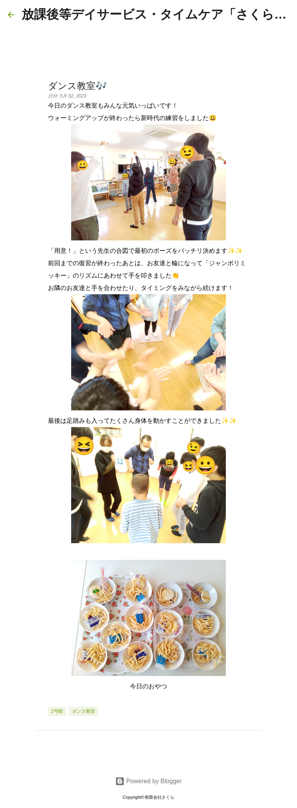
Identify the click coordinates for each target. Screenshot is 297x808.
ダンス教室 (83, 711)
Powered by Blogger (148, 781)
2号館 (57, 711)
